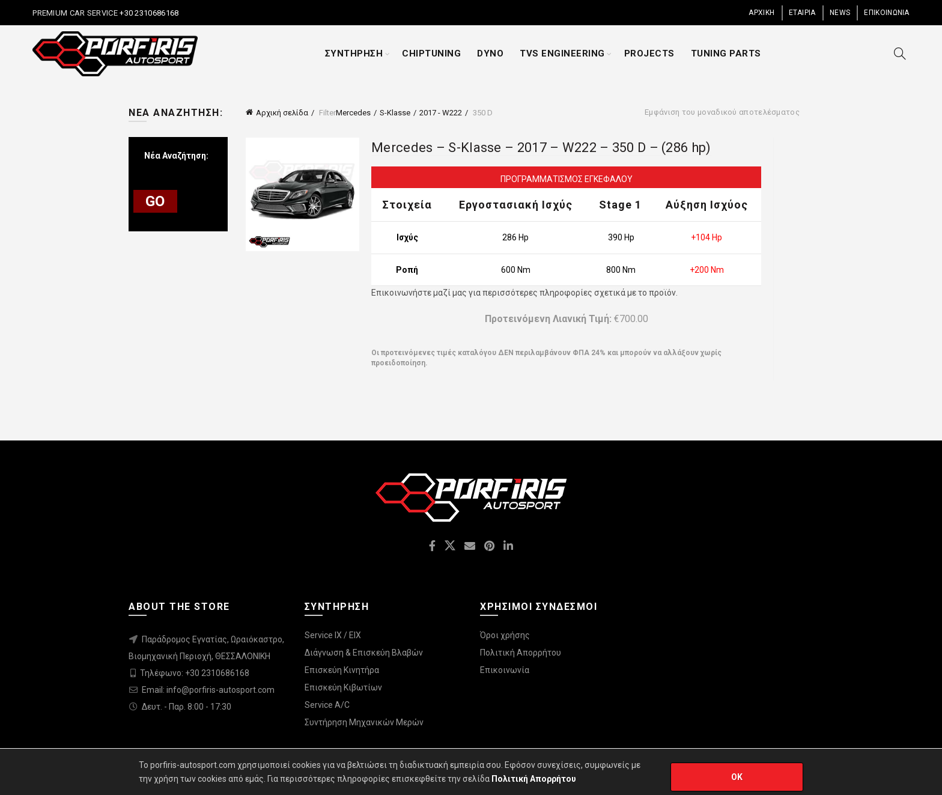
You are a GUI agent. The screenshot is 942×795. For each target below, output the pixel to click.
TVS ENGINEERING (562, 53)
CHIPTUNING (431, 53)
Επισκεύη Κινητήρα (342, 670)
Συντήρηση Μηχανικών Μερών (364, 722)
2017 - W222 (440, 112)
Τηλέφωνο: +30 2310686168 (194, 673)
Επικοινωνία (504, 670)
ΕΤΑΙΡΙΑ (802, 12)
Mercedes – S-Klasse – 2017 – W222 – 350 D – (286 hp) (541, 147)
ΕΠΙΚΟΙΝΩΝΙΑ (886, 12)
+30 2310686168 (148, 12)
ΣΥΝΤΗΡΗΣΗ (354, 53)
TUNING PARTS (726, 53)
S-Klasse (395, 112)
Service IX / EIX (333, 635)
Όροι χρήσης (505, 635)
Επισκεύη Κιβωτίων (343, 687)
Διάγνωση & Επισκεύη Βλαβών (364, 652)
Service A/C (327, 705)
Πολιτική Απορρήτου (520, 652)
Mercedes (353, 112)
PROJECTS (649, 53)
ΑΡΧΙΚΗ (761, 12)
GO (155, 201)
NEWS (840, 12)
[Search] (900, 53)
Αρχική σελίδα (282, 112)
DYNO (490, 53)
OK (737, 777)
